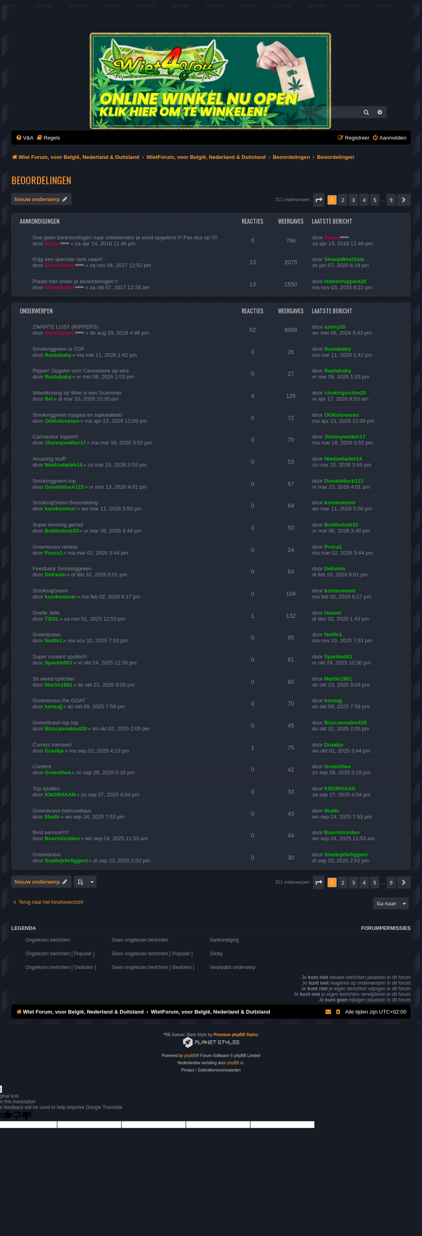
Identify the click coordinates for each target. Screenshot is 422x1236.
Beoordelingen (41, 180)
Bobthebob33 (61, 531)
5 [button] (374, 200)
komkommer (60, 509)
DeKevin (55, 575)
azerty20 (335, 327)
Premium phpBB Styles (236, 1034)
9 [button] (391, 200)
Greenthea (58, 772)
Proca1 (53, 553)
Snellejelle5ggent (66, 861)
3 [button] (353, 200)
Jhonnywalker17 (65, 443)
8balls (52, 817)
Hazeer (333, 613)
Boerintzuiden (62, 838)
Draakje (54, 751)
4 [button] (363, 200)
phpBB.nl (235, 1063)
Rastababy (58, 355)
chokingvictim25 (345, 393)
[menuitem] (24, 138)
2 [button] (342, 200)
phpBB (190, 1055)
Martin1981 (58, 685)
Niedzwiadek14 (63, 465)
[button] (318, 200)
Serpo (52, 244)
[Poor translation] (21, 1115)
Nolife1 (53, 641)
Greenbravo (59, 265)
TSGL (52, 619)
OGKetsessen (62, 421)
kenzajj (53, 706)
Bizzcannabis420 (66, 729)
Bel (49, 399)
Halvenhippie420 (345, 281)
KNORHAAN (60, 795)
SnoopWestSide (344, 259)
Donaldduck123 (64, 487)
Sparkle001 (59, 663)
